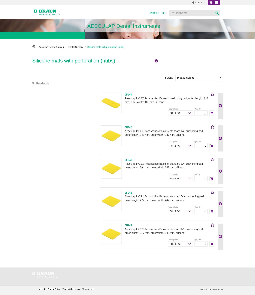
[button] (214, 2)
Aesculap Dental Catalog (51, 47)
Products (158, 13)
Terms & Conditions (71, 289)
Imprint (42, 289)
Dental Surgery (75, 47)
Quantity (198, 109)
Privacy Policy (53, 289)
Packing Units (173, 109)
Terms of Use (88, 289)
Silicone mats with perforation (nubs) (95, 60)
